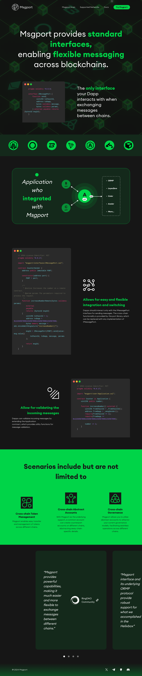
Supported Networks (89, 7)
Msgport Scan (68, 7)
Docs (106, 7)
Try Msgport (122, 7)
